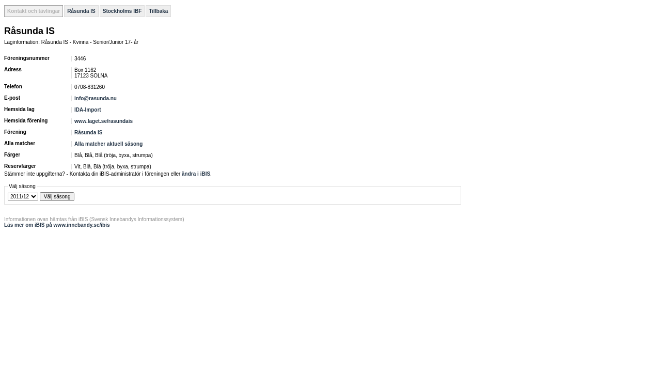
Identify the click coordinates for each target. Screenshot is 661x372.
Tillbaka (158, 11)
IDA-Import (87, 110)
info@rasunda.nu (95, 98)
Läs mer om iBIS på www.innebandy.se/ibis (57, 225)
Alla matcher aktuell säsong (108, 144)
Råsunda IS (81, 11)
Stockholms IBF (122, 11)
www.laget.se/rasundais (103, 121)
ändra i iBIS (196, 174)
